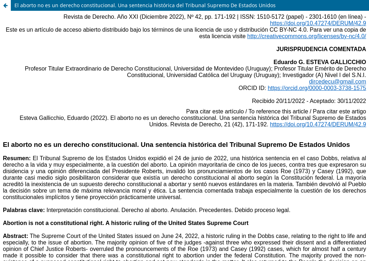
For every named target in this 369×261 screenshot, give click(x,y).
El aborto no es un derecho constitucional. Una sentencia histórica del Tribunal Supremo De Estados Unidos (145, 5)
